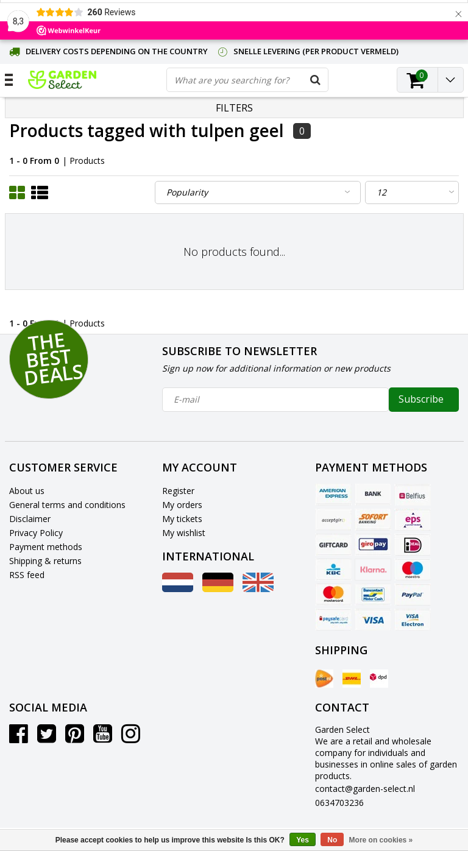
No (332, 840)
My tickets (182, 518)
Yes (302, 840)
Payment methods (45, 547)
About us (26, 490)
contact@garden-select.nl (365, 788)
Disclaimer (30, 518)
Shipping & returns (45, 561)
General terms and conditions (67, 504)
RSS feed (26, 575)
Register (178, 490)
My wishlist (183, 532)
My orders (182, 504)
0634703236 (339, 802)
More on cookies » (381, 840)
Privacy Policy (36, 532)
